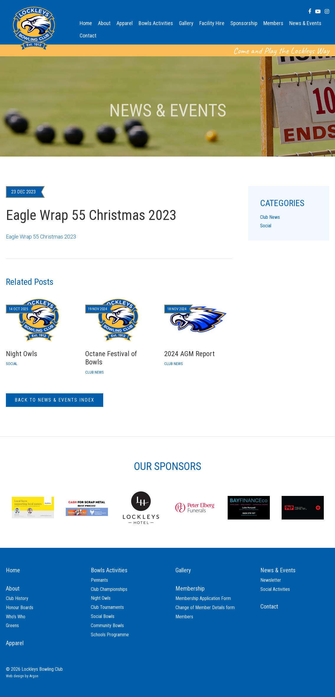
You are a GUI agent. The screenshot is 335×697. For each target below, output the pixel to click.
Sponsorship (243, 23)
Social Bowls (102, 616)
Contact (88, 35)
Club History (17, 598)
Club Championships (109, 589)
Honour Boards (19, 607)
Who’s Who (15, 616)
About (104, 23)
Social (265, 226)
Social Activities (275, 589)
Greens (12, 625)
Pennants (99, 580)
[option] (33, 507)
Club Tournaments (107, 607)
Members (273, 23)
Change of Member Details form (205, 607)
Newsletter (270, 580)
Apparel (124, 23)
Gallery (186, 23)
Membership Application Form (203, 598)
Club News (270, 217)
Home (86, 23)
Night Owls (101, 598)
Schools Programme (110, 634)
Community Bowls (107, 625)
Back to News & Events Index (54, 400)
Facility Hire (211, 23)
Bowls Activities (156, 23)
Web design (15, 676)
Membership (190, 588)
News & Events (305, 23)
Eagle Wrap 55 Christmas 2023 (41, 237)
